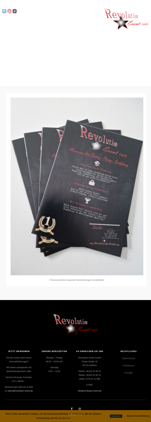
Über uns (92, 21)
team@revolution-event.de (20, 391)
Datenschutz (128, 358)
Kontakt (110, 21)
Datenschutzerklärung (138, 416)
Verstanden (116, 416)
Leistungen (45, 21)
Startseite (17, 17)
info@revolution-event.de (89, 391)
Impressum (128, 365)
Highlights (69, 21)
